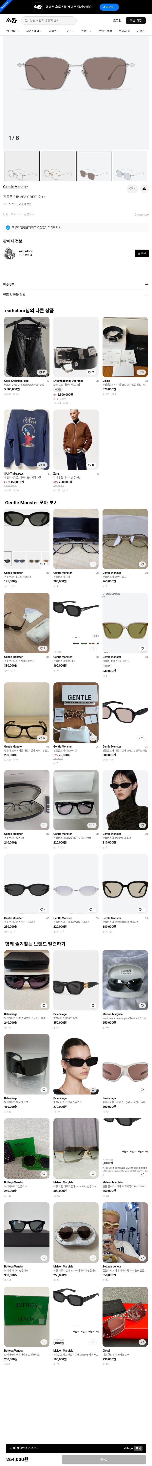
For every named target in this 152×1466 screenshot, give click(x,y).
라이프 (54, 31)
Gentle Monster (15, 187)
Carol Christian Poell (16, 380)
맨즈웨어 (12, 31)
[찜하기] (133, 188)
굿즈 (70, 31)
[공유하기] (144, 188)
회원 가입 (136, 20)
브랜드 (86, 31)
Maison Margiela (113, 1014)
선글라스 (29, 214)
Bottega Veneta (13, 1182)
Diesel (106, 1350)
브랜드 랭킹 (105, 31)
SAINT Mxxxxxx (13, 473)
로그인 (117, 20)
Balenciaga (10, 1014)
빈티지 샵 (124, 31)
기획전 (140, 31)
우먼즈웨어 (34, 31)
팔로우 (142, 253)
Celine (106, 380)
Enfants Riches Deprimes (68, 380)
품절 (103, 1459)
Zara (56, 473)
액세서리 (16, 214)
